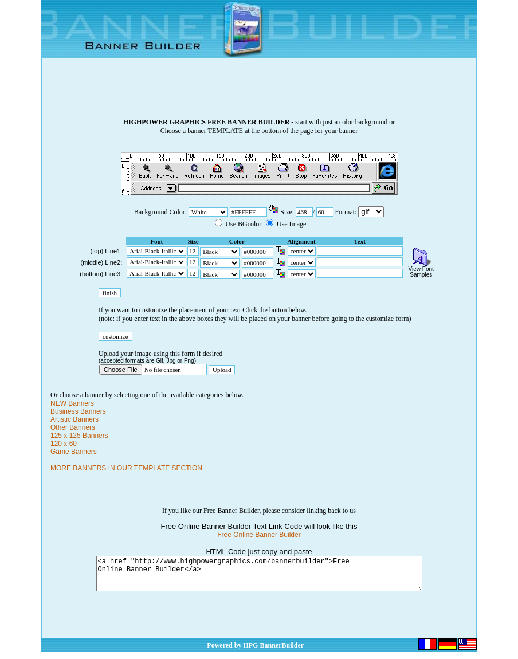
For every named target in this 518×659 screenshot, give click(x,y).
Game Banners (73, 452)
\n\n (371, 211)
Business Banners (78, 411)
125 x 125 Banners (79, 436)
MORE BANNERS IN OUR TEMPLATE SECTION (126, 468)
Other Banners (72, 427)
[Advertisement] (259, 92)
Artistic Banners (74, 419)
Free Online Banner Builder (258, 535)
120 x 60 (63, 444)
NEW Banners (72, 403)
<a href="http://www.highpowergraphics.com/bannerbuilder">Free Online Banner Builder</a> (259, 577)
